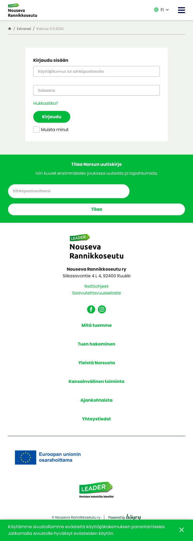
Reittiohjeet (96, 288)
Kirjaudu (52, 118)
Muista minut (51, 131)
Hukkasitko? (45, 104)
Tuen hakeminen (96, 346)
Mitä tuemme (96, 327)
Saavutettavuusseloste (96, 295)
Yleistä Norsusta (96, 365)
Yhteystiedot (96, 421)
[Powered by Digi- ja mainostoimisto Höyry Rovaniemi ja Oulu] (125, 517)
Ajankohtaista (96, 402)
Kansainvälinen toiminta (96, 383)
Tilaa (96, 211)
